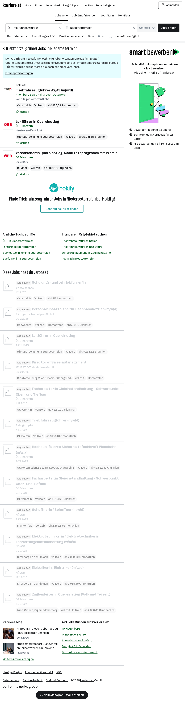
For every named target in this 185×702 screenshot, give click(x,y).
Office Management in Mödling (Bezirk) (86, 252)
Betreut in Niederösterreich (80, 652)
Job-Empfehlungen (84, 15)
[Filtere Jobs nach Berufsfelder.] (19, 37)
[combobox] (34, 28)
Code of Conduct (57, 680)
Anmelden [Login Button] (170, 5)
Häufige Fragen (12, 672)
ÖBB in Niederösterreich (18, 241)
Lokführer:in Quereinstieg (37, 121)
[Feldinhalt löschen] (60, 28)
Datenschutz (11, 680)
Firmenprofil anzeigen (19, 73)
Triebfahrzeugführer (21, 48)
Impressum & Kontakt (39, 672)
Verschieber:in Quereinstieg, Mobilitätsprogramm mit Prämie (66, 153)
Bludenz (22, 168)
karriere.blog (13, 622)
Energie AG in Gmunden (76, 646)
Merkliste (124, 15)
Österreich (24, 105)
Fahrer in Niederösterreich (19, 246)
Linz (71, 467)
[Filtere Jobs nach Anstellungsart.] (45, 37)
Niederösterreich (64, 48)
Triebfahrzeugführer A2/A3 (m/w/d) (44, 90)
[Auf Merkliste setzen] (22, 112)
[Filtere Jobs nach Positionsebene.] (73, 37)
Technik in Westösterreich (78, 258)
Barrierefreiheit (33, 680)
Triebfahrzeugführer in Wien (79, 241)
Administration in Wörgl (77, 640)
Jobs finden (168, 27)
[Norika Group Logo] (20, 687)
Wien (20, 136)
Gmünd (28, 610)
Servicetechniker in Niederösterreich (26, 252)
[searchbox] (34, 28)
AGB (59, 672)
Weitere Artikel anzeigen (18, 659)
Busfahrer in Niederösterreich (22, 258)
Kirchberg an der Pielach (32, 557)
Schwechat (24, 325)
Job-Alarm (107, 15)
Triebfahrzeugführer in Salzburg (82, 246)
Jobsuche (61, 15)
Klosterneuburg (27, 378)
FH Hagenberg (71, 628)
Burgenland (31, 136)
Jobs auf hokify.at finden (62, 209)
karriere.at (100, 622)
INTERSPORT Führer (74, 634)
